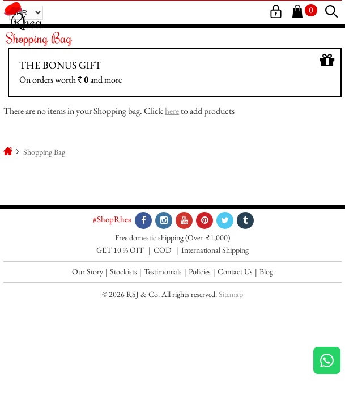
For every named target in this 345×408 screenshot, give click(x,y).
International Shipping (215, 250)
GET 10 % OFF (120, 250)
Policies (200, 271)
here (172, 111)
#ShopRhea (112, 219)
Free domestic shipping (149, 237)
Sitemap (231, 294)
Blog (266, 271)
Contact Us (235, 271)
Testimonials (163, 271)
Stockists (123, 271)
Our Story (87, 271)
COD (163, 250)
